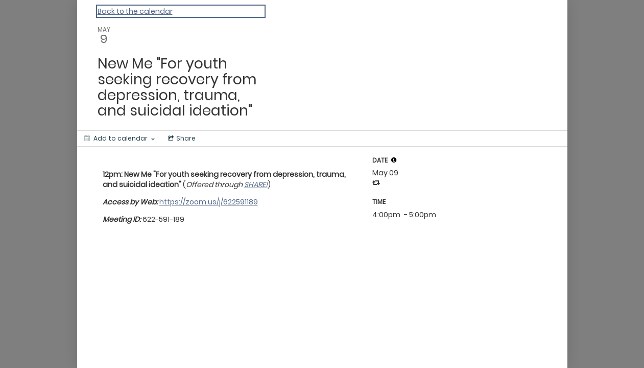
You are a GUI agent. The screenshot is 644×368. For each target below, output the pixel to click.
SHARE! (256, 184)
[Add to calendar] (119, 138)
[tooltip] (393, 160)
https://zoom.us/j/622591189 (208, 202)
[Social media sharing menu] (181, 138)
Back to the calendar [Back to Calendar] (135, 11)
